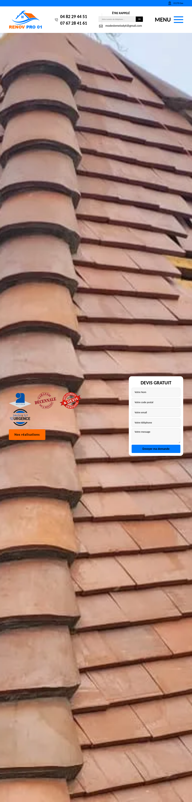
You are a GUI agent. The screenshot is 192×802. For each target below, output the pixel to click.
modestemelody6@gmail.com (120, 26)
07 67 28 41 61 (73, 23)
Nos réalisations (27, 434)
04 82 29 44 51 (73, 16)
